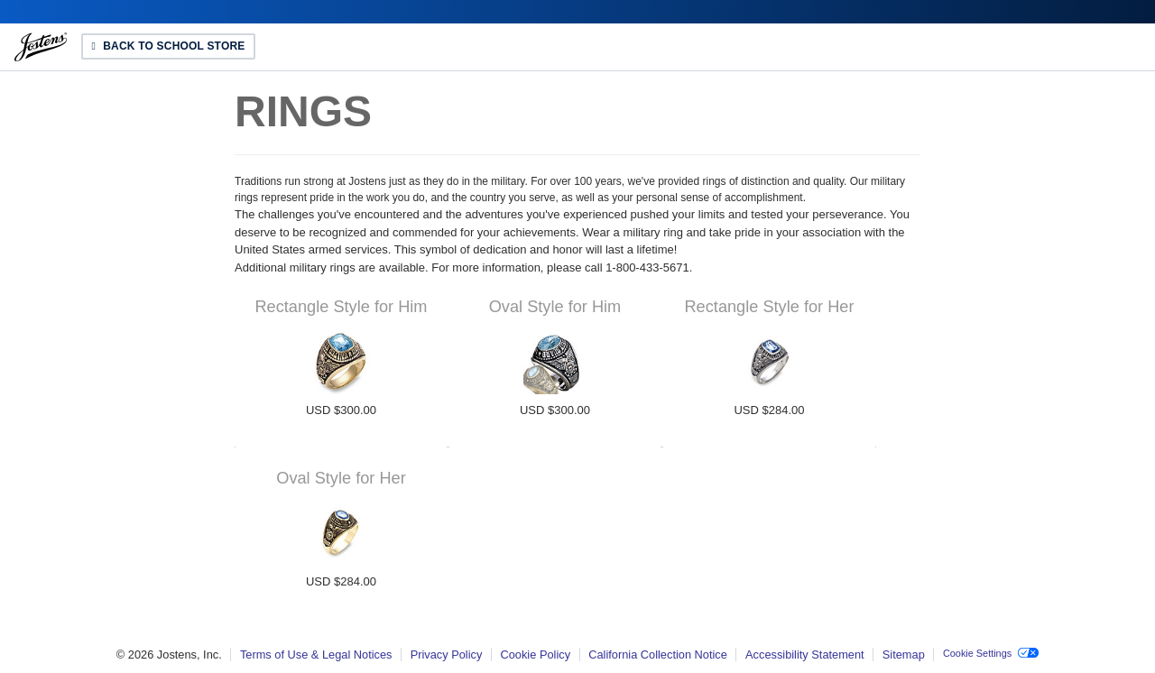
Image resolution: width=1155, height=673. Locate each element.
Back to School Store (174, 46)
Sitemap (903, 654)
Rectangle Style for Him (340, 307)
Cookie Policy (536, 654)
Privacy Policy (447, 654)
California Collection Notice (657, 654)
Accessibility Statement (804, 654)
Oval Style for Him (555, 307)
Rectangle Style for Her (769, 307)
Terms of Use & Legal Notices (316, 654)
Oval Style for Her (341, 478)
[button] (990, 654)
